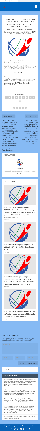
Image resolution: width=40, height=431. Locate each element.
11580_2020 (22, 73)
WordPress (33, 426)
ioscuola (15, 32)
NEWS (33, 32)
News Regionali (15, 33)
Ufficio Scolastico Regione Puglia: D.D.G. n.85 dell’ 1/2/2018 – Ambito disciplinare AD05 (19, 247)
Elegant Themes (16, 426)
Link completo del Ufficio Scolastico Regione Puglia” (17, 83)
